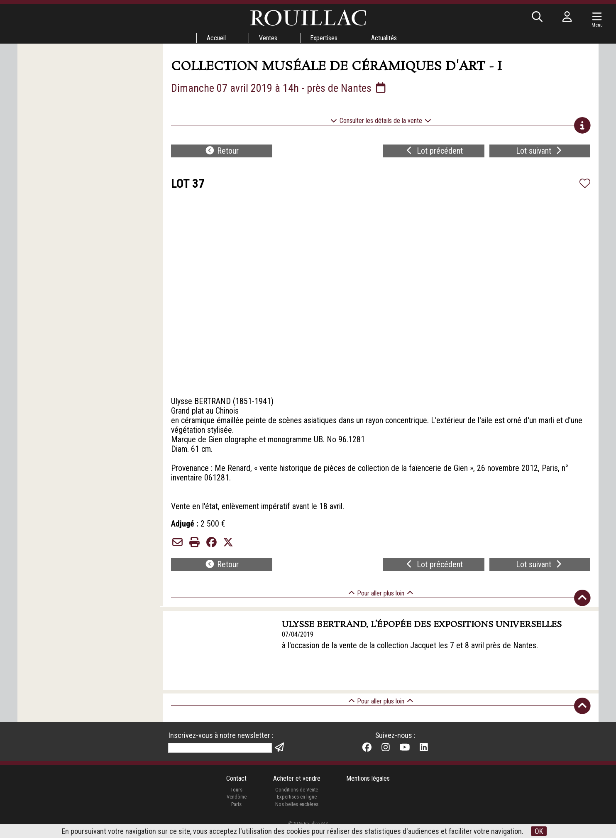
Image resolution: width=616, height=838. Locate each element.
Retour (222, 152)
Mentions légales (368, 788)
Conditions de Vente (296, 799)
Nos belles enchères (296, 814)
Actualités (384, 38)
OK (539, 831)
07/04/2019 (298, 643)
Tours (236, 799)
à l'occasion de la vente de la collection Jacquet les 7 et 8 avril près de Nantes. (410, 654)
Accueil (215, 38)
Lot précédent (433, 152)
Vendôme (236, 806)
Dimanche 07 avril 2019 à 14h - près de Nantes (279, 88)
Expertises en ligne (296, 806)
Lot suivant (540, 152)
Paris (236, 814)
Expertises (324, 38)
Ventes (268, 38)
